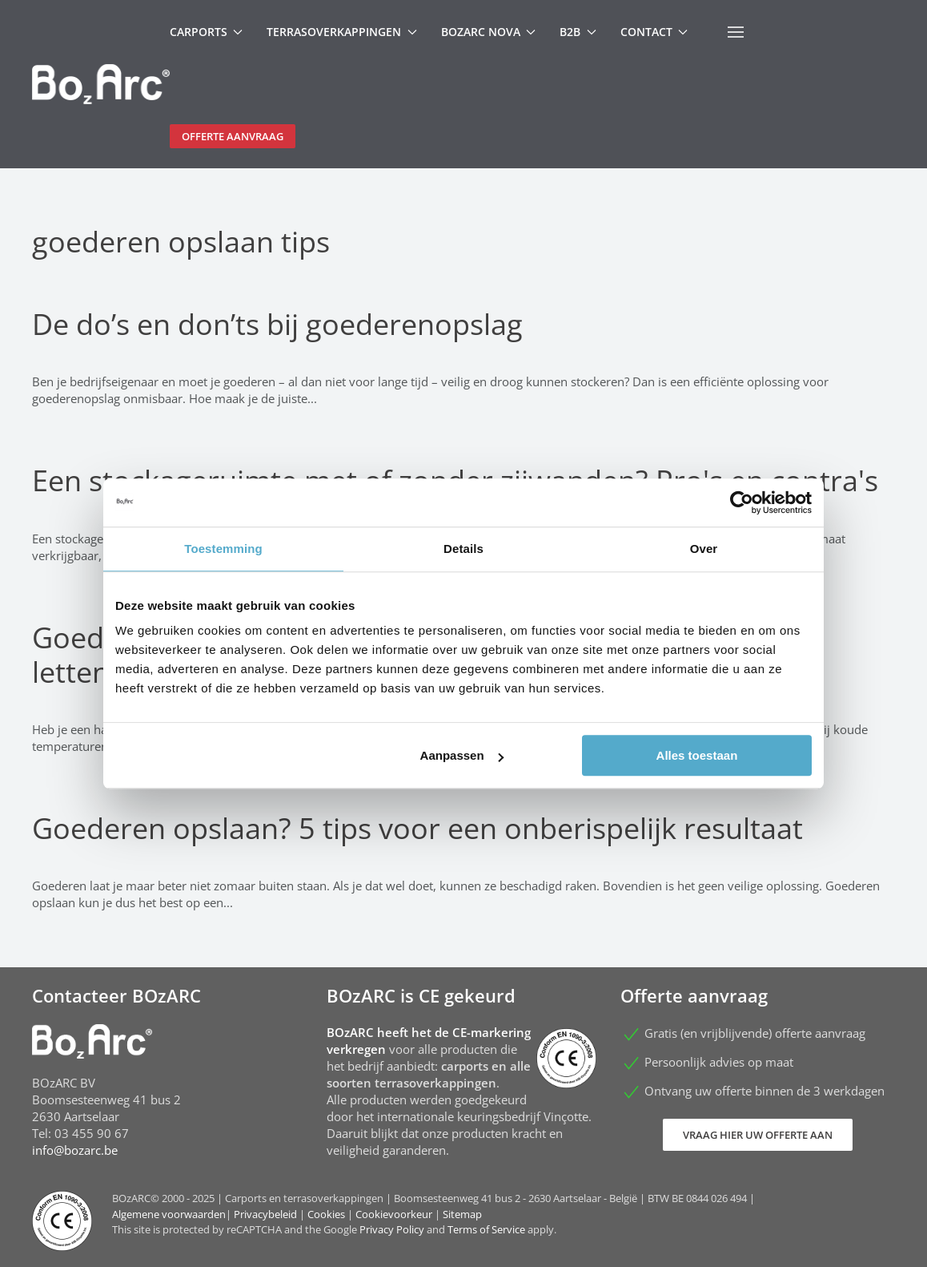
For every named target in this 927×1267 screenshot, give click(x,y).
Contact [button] (654, 31)
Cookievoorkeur (393, 1214)
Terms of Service (486, 1229)
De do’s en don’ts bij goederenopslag (277, 324)
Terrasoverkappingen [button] (342, 31)
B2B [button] (578, 31)
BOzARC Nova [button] (488, 31)
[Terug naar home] (101, 84)
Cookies (326, 1214)
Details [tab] (463, 548)
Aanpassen (462, 755)
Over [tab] (704, 548)
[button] (736, 32)
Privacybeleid (265, 1214)
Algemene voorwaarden (169, 1214)
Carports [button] (206, 31)
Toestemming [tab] (223, 548)
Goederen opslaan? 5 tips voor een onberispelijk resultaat (417, 828)
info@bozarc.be (75, 1150)
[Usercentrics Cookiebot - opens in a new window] (742, 502)
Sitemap (462, 1214)
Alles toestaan (697, 755)
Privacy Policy (391, 1229)
